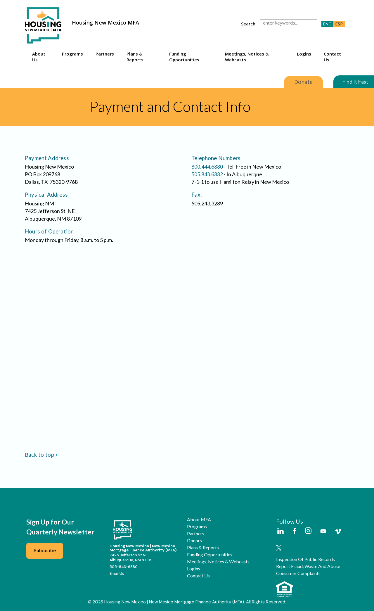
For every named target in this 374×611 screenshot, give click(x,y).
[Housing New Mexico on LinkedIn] (280, 531)
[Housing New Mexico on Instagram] (308, 531)
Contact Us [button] (332, 57)
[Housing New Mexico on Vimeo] (338, 531)
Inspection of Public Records (305, 559)
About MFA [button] (199, 519)
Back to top (41, 454)
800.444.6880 (207, 166)
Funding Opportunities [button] (184, 57)
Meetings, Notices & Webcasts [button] (247, 57)
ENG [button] (327, 23)
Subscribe (45, 550)
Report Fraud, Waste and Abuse (308, 566)
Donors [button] (194, 540)
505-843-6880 (124, 566)
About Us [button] (38, 57)
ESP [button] (339, 23)
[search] (288, 23)
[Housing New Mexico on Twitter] (278, 548)
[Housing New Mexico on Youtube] (323, 532)
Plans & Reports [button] (135, 57)
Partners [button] (105, 54)
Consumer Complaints (298, 573)
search (248, 24)
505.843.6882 (207, 174)
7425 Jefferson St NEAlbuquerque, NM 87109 (131, 557)
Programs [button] (72, 54)
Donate (303, 81)
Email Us (117, 573)
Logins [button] (304, 54)
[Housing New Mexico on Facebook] (294, 531)
